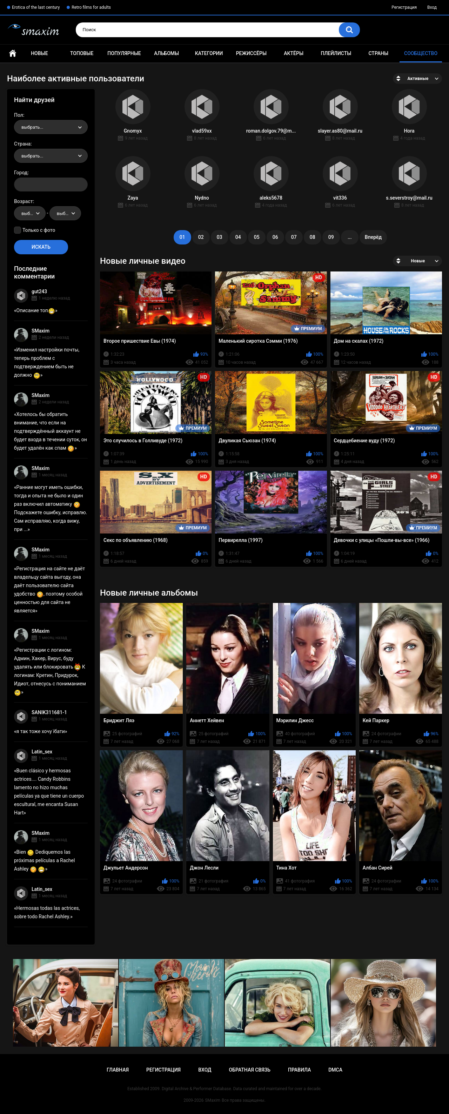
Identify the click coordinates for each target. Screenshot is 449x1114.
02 (201, 237)
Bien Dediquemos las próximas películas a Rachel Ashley (44, 860)
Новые (39, 53)
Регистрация (404, 7)
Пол (18, 115)
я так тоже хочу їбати (40, 731)
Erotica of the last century (36, 7)
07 (294, 237)
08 (312, 237)
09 (331, 237)
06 (275, 237)
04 (238, 237)
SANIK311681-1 (49, 712)
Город (21, 172)
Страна (22, 144)
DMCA (335, 1070)
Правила (299, 1070)
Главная (12, 53)
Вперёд (373, 237)
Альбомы (166, 53)
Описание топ (35, 310)
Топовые (81, 53)
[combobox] (51, 127)
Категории (209, 53)
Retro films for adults (91, 7)
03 (219, 237)
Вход (432, 7)
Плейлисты (336, 53)
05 (257, 237)
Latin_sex (42, 751)
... (350, 237)
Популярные (124, 53)
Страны (378, 53)
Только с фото (38, 230)
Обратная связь (249, 1070)
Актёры (293, 53)
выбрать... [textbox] (32, 127)
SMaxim (40, 331)
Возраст (23, 201)
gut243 (39, 291)
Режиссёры (251, 53)
